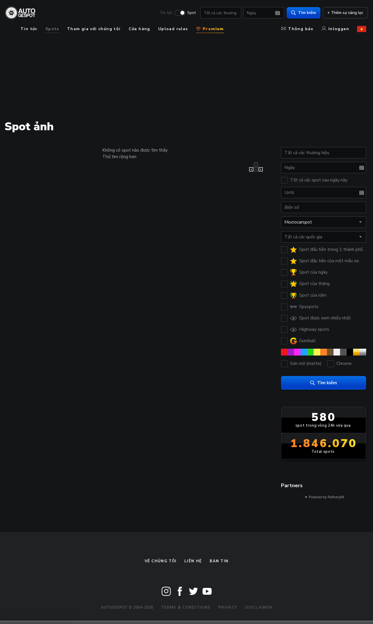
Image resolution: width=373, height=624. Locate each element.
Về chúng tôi (161, 561)
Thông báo (297, 29)
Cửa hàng (139, 29)
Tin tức (164, 13)
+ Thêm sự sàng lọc (344, 13)
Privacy (227, 607)
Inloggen (335, 29)
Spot (190, 13)
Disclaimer (258, 607)
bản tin (219, 561)
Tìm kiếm (301, 13)
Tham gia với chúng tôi (94, 29)
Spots (52, 29)
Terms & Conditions (186, 607)
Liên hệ (193, 561)
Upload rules (173, 29)
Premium (210, 29)
